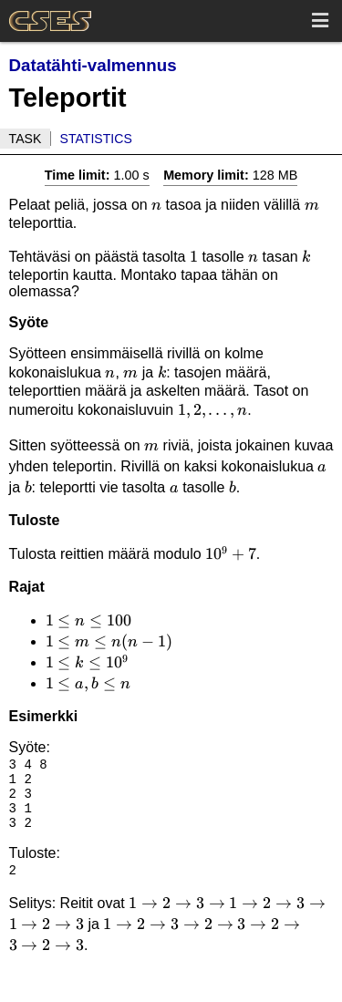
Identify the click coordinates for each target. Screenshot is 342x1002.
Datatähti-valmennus (93, 65)
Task (25, 138)
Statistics (96, 138)
